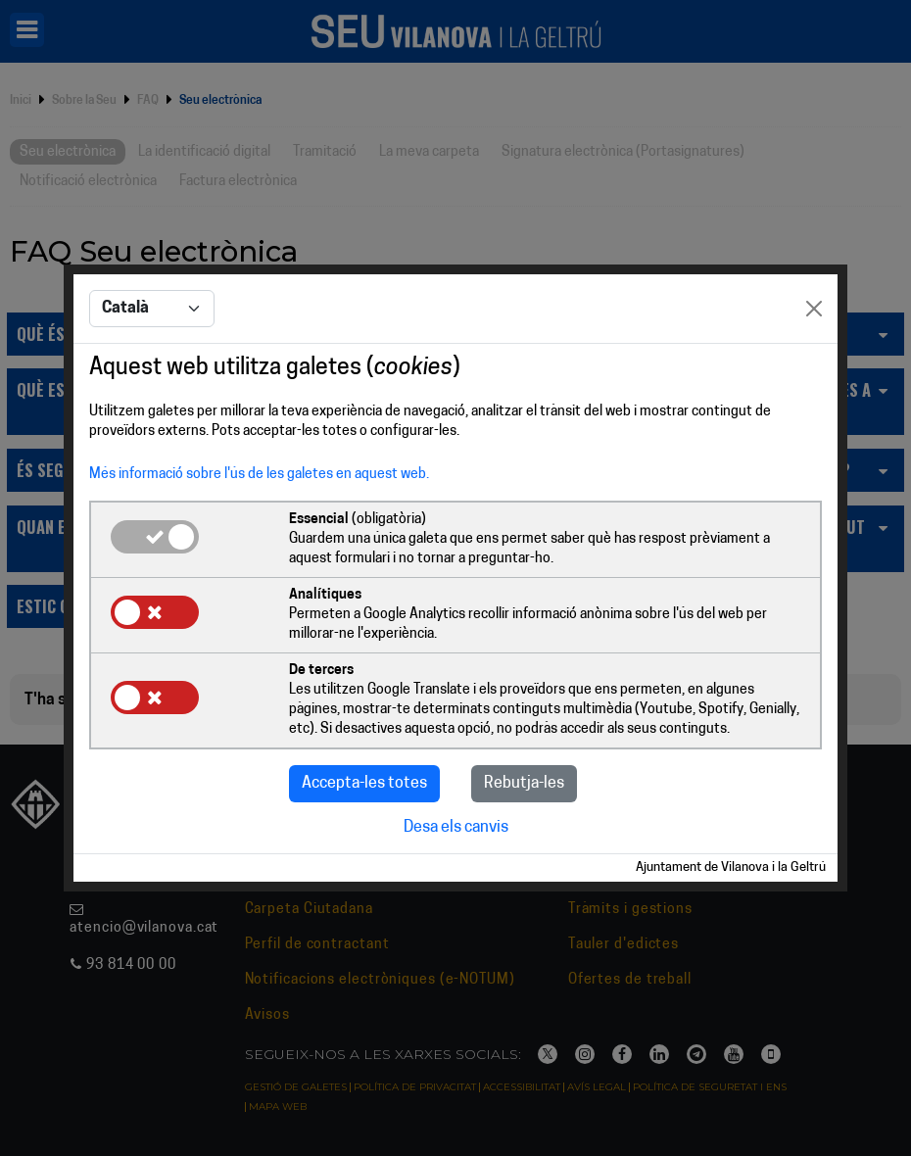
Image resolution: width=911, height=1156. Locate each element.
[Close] (814, 308)
